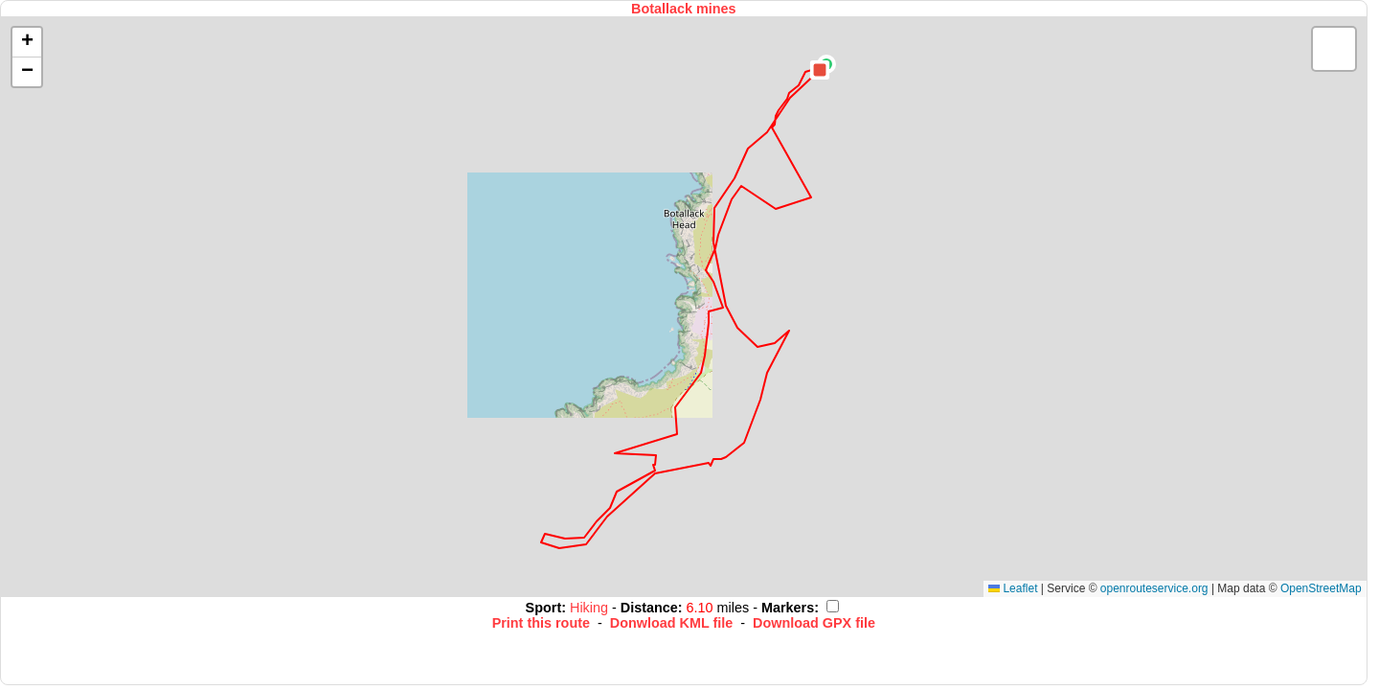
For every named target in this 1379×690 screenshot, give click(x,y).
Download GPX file (814, 623)
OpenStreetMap (1321, 588)
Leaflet (1012, 588)
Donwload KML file (671, 623)
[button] (819, 69)
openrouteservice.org (1154, 588)
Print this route (541, 623)
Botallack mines (683, 8)
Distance (649, 607)
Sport (544, 607)
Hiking (591, 607)
